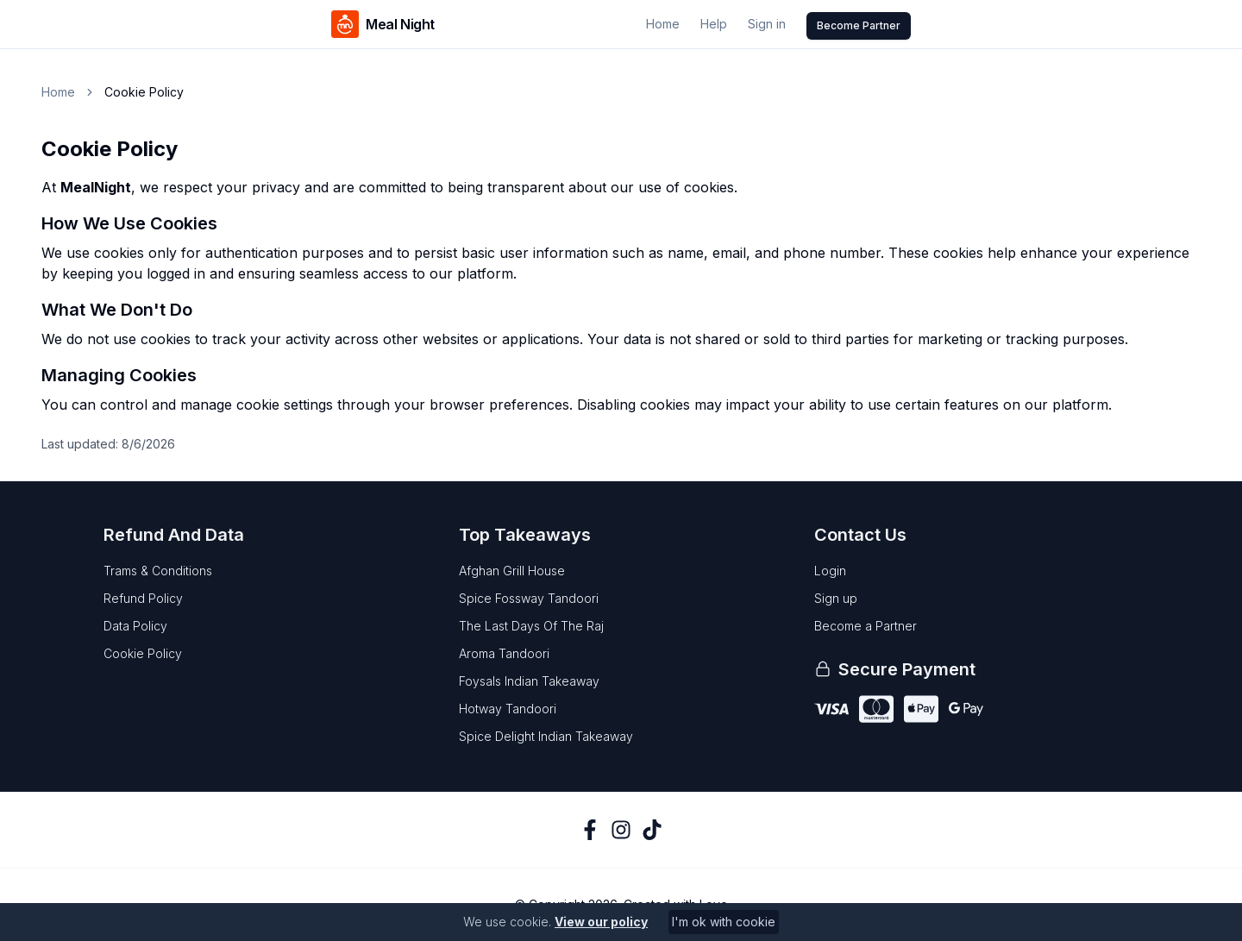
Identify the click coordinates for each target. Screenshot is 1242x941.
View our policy (601, 921)
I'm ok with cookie (723, 921)
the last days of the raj (531, 625)
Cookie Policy (143, 653)
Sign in (767, 23)
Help (713, 23)
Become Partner (858, 25)
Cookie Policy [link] (144, 92)
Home (663, 23)
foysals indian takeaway (529, 681)
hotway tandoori (507, 708)
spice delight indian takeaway (546, 736)
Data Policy (135, 625)
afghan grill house (512, 570)
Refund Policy (143, 598)
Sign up (835, 598)
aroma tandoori (504, 653)
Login (830, 570)
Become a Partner (865, 625)
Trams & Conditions (158, 570)
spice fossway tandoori (529, 598)
